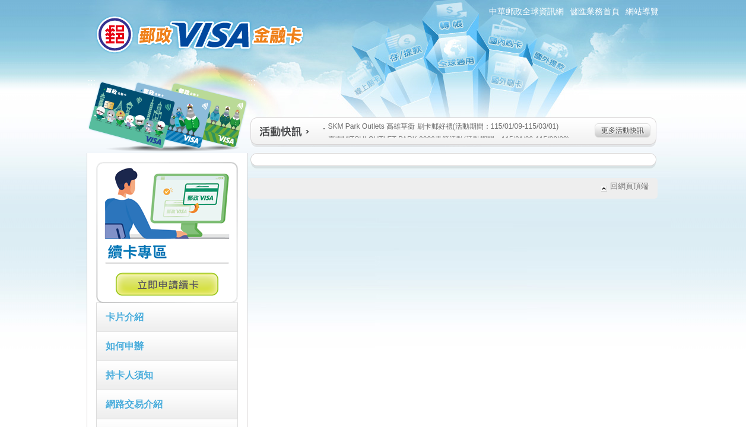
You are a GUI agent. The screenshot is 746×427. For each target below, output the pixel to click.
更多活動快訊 (622, 130)
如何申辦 (125, 346)
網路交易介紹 (134, 404)
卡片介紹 (125, 317)
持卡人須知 (129, 375)
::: (80, 5)
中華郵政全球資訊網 (526, 11)
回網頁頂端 (629, 185)
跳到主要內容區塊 (6, 6)
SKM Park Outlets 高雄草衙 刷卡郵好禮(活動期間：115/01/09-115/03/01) (441, 126)
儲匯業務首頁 (595, 11)
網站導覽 (642, 11)
